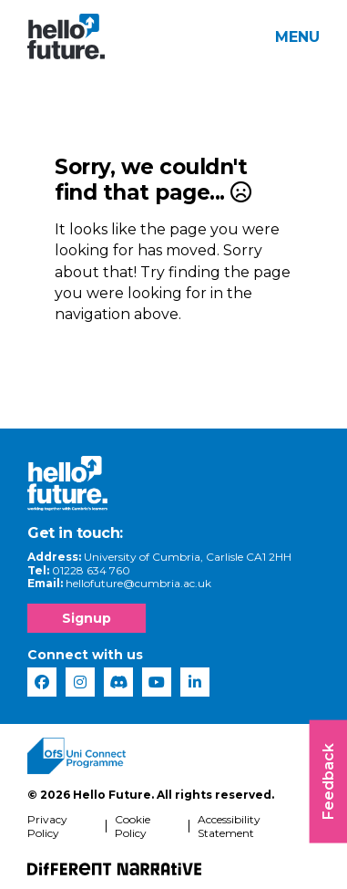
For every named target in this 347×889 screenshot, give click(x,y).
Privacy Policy (47, 826)
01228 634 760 (91, 570)
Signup (86, 618)
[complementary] (305, 847)
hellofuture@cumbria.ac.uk (138, 583)
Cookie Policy (132, 826)
